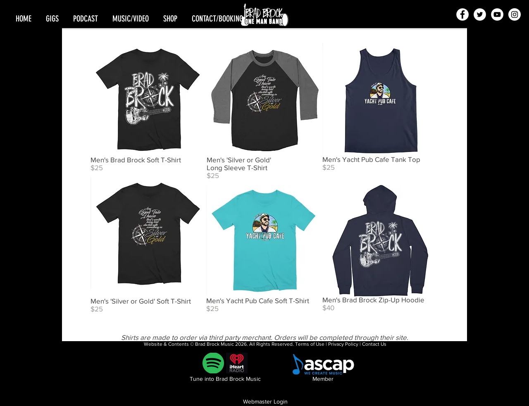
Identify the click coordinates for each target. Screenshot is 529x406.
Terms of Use (309, 344)
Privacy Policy (343, 344)
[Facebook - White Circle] (462, 14)
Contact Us (374, 344)
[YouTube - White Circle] (497, 14)
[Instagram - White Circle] (514, 14)
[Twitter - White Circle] (480, 14)
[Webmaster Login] (265, 402)
